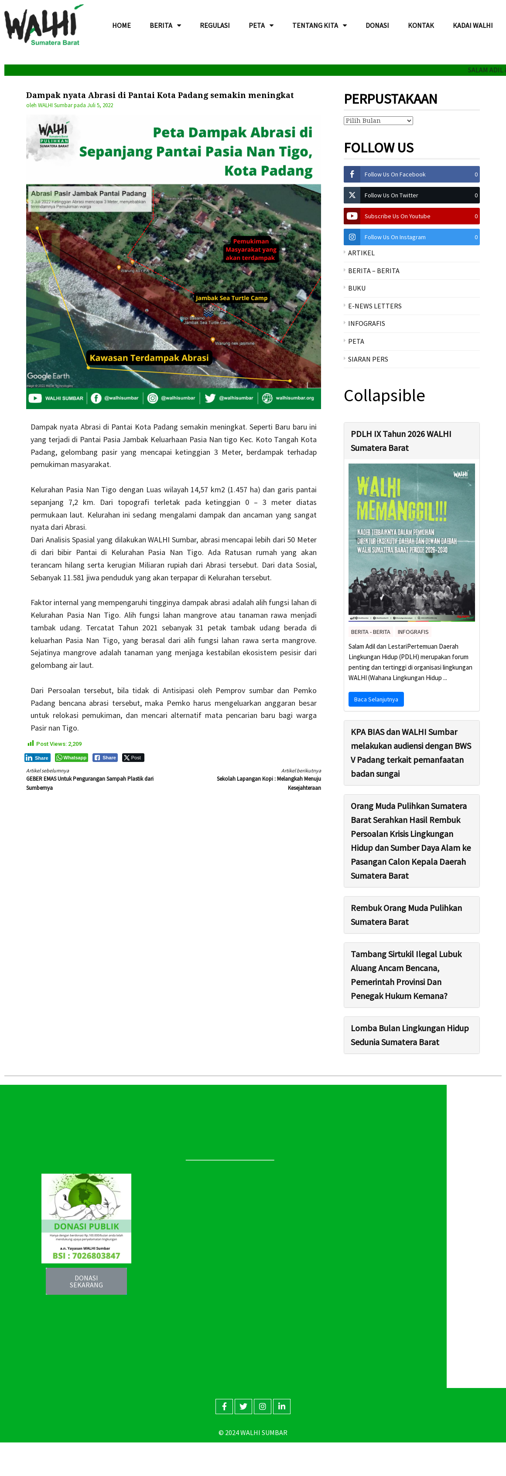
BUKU (357, 288)
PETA (356, 341)
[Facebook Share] (105, 757)
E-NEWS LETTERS (375, 305)
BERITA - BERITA (370, 632)
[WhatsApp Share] (72, 757)
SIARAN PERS (368, 359)
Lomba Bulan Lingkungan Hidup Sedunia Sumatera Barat (410, 1034)
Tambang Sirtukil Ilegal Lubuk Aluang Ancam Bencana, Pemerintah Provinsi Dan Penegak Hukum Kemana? (406, 974)
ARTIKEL (361, 252)
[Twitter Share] (133, 757)
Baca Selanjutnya (376, 699)
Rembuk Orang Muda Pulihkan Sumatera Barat (406, 914)
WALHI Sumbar (55, 105)
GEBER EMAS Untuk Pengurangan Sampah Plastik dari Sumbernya (92, 779)
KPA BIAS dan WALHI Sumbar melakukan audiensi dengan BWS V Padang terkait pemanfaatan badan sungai (411, 752)
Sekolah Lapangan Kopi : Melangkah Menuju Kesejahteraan (254, 779)
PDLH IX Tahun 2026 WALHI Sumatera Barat (401, 440)
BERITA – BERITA (374, 270)
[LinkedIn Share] (37, 757)
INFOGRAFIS (366, 323)
